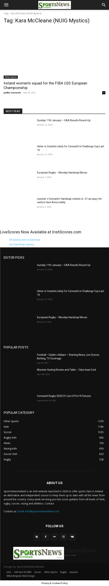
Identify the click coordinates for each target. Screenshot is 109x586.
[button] (6, 5)
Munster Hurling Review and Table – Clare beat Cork (66, 369)
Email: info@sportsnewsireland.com (38, 511)
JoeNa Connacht (12, 92)
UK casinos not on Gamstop (24, 239)
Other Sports (11, 77)
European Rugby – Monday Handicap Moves (62, 172)
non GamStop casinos (21, 244)
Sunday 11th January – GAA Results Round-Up (64, 120)
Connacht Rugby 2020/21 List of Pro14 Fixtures (64, 395)
